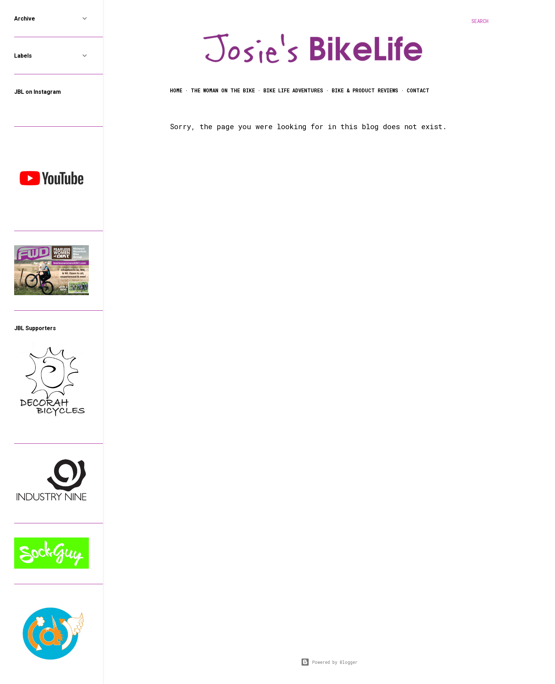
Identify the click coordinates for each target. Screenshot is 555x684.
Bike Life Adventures (293, 90)
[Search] (479, 21)
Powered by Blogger (329, 662)
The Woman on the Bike (223, 90)
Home (176, 90)
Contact (418, 90)
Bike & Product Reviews (365, 90)
